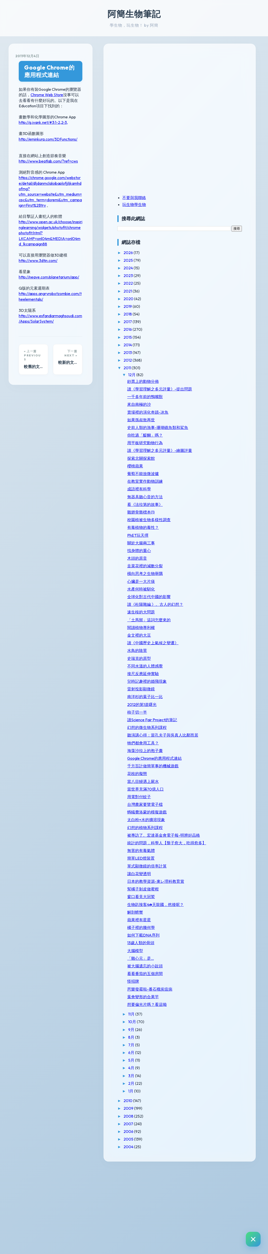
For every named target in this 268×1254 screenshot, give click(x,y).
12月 (205, 374)
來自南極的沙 (212, 409)
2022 (202, 283)
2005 (202, 1224)
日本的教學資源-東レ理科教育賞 (221, 954)
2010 (201, 1185)
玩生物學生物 (207, 204)
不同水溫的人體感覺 (218, 703)
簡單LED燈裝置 (214, 929)
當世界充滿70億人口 (218, 845)
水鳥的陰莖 (210, 688)
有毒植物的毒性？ (216, 546)
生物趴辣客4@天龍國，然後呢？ (220, 982)
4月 (204, 1153)
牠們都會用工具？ (216, 790)
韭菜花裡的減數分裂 (218, 584)
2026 (202, 252)
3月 (204, 1160)
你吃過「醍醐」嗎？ (218, 444)
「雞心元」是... (213, 1038)
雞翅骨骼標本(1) (214, 526)
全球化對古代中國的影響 (220, 618)
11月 (205, 1099)
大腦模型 (208, 1031)
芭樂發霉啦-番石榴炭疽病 (221, 1072)
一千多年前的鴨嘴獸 (218, 401)
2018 (201, 314)
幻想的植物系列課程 (218, 884)
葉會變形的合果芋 (216, 1081)
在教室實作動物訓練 (218, 495)
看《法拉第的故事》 (218, 518)
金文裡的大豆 (212, 668)
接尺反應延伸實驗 (216, 711)
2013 (201, 352)
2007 (202, 1208)
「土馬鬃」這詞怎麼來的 (220, 650)
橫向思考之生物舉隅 (218, 592)
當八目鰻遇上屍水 (216, 838)
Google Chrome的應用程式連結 (66, 67)
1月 (204, 1176)
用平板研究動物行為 (218, 452)
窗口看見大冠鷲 (214, 972)
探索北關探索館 (214, 472)
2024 (202, 267)
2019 (201, 306)
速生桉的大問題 (214, 640)
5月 (204, 1145)
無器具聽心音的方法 (218, 510)
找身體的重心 (212, 569)
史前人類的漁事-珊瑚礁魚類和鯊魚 (221, 434)
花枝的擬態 (210, 830)
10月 (205, 1107)
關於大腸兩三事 (214, 561)
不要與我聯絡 (207, 197)
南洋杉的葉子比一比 (218, 734)
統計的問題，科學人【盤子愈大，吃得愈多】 (220, 909)
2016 (201, 329)
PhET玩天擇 (211, 554)
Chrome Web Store (109, 81)
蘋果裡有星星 (212, 1000)
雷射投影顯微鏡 (214, 726)
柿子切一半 (210, 749)
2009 (202, 1193)
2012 (201, 360)
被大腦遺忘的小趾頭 (218, 1046)
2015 (201, 337)
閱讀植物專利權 (214, 660)
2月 (204, 1168)
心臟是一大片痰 (214, 600)
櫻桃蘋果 (208, 480)
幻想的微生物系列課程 (220, 770)
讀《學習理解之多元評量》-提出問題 (220, 391)
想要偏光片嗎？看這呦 (220, 1089)
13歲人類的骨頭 (214, 1023)
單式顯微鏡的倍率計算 (220, 936)
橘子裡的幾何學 (214, 1007)
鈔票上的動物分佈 (216, 381)
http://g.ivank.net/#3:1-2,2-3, (43, 103)
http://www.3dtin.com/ (38, 208)
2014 (201, 344)
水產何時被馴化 (214, 608)
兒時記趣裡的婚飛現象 (220, 719)
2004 (202, 1232)
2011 (201, 367)
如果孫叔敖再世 (214, 424)
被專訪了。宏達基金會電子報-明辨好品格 (220, 894)
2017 (201, 321)
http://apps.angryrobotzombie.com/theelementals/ (62, 242)
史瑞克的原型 (212, 696)
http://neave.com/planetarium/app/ (49, 225)
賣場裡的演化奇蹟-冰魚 (221, 416)
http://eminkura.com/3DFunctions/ (48, 120)
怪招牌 (206, 1061)
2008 (202, 1201)
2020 (202, 298)
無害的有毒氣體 (214, 921)
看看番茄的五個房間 (218, 1053)
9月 (204, 1114)
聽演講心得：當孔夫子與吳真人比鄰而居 (220, 780)
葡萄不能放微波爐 (216, 487)
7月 (204, 1129)
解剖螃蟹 (208, 992)
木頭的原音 (210, 577)
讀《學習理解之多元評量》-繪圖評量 (220, 462)
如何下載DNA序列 (216, 1015)
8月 (204, 1122)
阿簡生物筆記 (134, 13)
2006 (202, 1216)
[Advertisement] (221, 84)
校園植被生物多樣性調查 (220, 536)
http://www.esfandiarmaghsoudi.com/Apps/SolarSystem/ (68, 258)
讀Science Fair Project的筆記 (219, 760)
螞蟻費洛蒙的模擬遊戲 (220, 869)
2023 (202, 275)
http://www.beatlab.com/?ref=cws (48, 142)
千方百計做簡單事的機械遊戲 (220, 820)
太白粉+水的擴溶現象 (219, 876)
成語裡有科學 (212, 503)
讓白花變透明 (212, 944)
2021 (201, 291)
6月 (204, 1137)
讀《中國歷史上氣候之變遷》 (220, 678)
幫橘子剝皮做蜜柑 (216, 964)
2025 (202, 260)
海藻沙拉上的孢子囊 (218, 797)
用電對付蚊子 (212, 853)
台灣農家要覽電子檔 (218, 861)
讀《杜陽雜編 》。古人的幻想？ (220, 630)
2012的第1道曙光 (215, 742)
